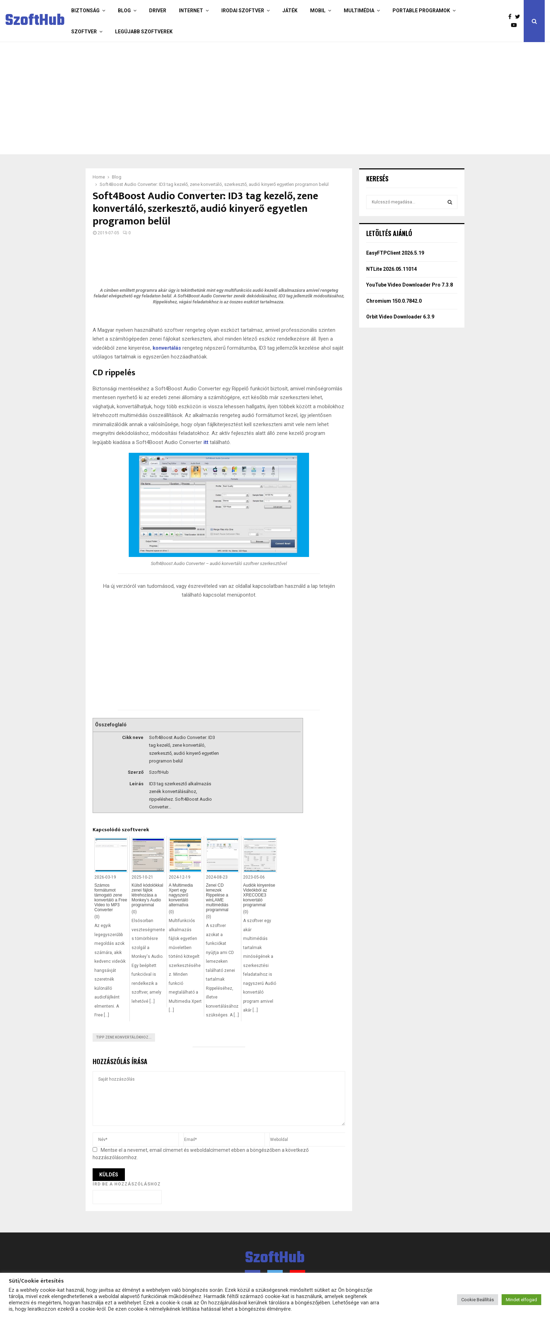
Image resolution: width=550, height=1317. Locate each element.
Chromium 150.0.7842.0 (394, 301)
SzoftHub (35, 21)
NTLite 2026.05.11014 (391, 269)
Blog (124, 10)
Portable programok (421, 10)
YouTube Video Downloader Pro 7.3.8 (409, 285)
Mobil (318, 10)
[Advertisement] (246, 98)
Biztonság (85, 10)
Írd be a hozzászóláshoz (127, 1184)
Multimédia (359, 10)
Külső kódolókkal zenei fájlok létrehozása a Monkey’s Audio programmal (147, 895)
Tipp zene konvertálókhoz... (124, 1037)
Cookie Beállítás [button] (477, 1299)
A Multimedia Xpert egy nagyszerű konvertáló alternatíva (181, 895)
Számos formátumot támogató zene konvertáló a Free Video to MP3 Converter (110, 897)
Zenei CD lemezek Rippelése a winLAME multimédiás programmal (217, 897)
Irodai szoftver (242, 10)
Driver (157, 10)
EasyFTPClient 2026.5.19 (395, 253)
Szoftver (84, 31)
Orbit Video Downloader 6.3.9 (400, 317)
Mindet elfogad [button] (521, 1299)
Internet (191, 10)
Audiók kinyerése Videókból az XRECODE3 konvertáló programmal (259, 895)
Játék (289, 10)
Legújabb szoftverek (144, 31)
